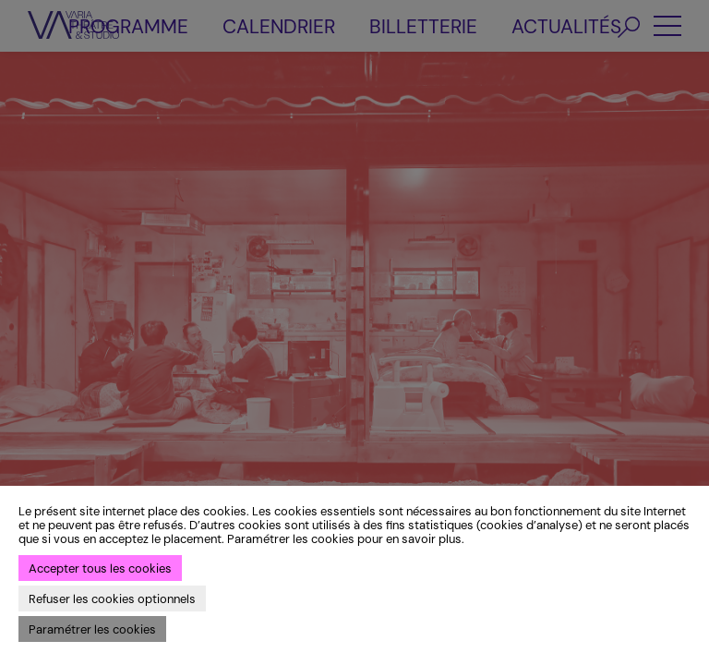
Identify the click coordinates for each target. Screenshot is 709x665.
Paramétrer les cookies (92, 629)
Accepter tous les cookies (100, 568)
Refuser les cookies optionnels (112, 599)
